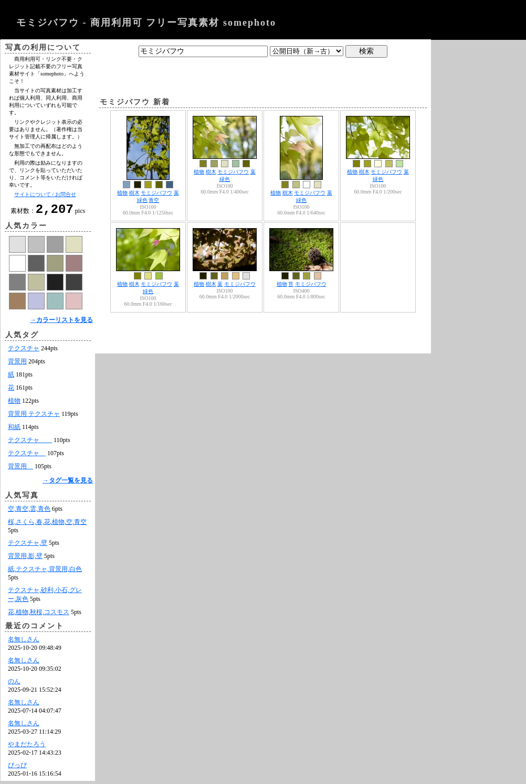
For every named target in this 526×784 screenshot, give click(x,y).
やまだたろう (27, 747)
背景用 (17, 364)
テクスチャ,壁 (27, 546)
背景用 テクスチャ (34, 417)
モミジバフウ (156, 193)
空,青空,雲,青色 (29, 511)
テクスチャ (23, 351)
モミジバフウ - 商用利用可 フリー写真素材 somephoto (146, 22)
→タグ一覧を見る (68, 483)
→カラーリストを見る (61, 323)
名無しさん (23, 642)
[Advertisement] (263, 75)
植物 (14, 403)
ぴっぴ (17, 768)
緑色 (142, 200)
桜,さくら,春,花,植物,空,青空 (47, 525)
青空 (154, 200)
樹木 (134, 193)
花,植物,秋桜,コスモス (38, 615)
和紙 (14, 430)
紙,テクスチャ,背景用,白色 (45, 572)
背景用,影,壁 (25, 559)
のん (14, 684)
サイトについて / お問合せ (45, 194)
